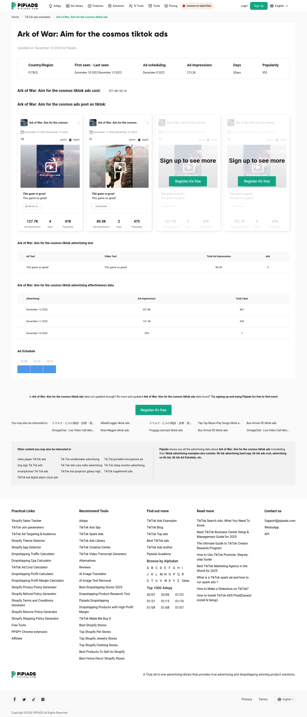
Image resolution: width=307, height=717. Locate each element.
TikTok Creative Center (95, 547)
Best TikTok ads (158, 541)
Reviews (85, 567)
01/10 (179, 601)
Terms (263, 699)
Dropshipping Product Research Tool (104, 594)
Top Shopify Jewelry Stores (98, 638)
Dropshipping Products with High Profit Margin (106, 609)
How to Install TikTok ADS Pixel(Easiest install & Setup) (224, 598)
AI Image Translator (92, 574)
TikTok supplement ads (118, 471)
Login (244, 5)
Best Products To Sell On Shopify (102, 652)
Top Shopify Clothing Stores (98, 645)
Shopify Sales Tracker (27, 521)
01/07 (179, 607)
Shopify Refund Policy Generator (34, 594)
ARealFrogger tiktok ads (115, 423)
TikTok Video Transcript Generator (102, 554)
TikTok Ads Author (159, 547)
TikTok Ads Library (92, 541)
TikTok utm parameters (28, 527)
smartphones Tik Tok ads (32, 471)
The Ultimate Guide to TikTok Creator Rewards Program (222, 546)
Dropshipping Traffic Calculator (33, 554)
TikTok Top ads (157, 534)
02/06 (165, 595)
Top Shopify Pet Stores (95, 632)
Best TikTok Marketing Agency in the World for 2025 (222, 568)
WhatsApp (272, 527)
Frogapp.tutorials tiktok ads (165, 430)
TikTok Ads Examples (162, 521)
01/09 (151, 607)
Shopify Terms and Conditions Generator (32, 603)
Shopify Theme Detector (28, 541)
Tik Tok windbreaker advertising (80, 459)
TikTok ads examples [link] (38, 17)
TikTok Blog (155, 527)
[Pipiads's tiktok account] (33, 699)
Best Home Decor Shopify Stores (102, 658)
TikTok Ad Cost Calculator (30, 567)
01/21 (151, 601)
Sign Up (259, 5)
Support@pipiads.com (280, 521)
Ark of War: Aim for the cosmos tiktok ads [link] (82, 17)
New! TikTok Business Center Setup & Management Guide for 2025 (223, 534)
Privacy (247, 699)
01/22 (179, 595)
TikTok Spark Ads (91, 534)
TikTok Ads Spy (89, 527)
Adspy (83, 521)
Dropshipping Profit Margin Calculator (38, 580)
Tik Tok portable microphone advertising (126, 459)
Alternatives (87, 560)
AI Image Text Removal (95, 580)
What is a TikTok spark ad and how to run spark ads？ (223, 580)
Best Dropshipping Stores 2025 (100, 587)
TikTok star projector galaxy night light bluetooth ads (82, 471)
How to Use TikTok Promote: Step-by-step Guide (222, 557)
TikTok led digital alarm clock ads (37, 477)
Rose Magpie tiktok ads (115, 430)
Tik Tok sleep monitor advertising (124, 465)
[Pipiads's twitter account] (24, 699)
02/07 (151, 595)
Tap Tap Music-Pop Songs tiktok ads (220, 423)
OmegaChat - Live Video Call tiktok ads (75, 430)
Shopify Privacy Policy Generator (34, 587)
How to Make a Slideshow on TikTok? (222, 589)
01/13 (165, 601)
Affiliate (17, 638)
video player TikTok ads (31, 459)
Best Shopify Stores (92, 625)
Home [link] (16, 17)
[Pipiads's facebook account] (15, 699)
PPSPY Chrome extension (29, 632)
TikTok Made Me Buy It (95, 618)
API (267, 534)
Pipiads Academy (159, 554)
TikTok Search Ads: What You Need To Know (223, 523)
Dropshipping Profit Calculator (32, 574)
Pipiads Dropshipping (94, 600)
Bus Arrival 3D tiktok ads (261, 423)
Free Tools (19, 625)
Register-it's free (188, 181)
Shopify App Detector (26, 547)
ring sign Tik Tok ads (29, 465)
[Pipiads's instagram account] (43, 699)
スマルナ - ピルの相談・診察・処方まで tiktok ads (76, 423)
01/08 (165, 607)
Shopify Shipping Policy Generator (35, 618)
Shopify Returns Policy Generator (34, 612)
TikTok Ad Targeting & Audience (34, 534)
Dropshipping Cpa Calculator (31, 560)
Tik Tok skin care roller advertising (81, 465)
